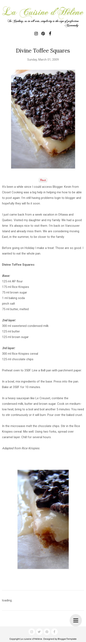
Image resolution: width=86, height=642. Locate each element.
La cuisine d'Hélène (31, 639)
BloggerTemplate (67, 639)
